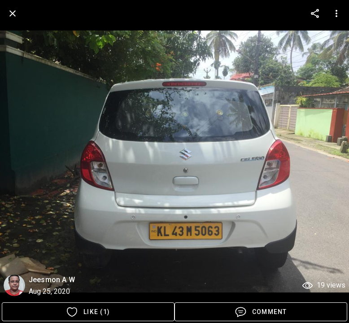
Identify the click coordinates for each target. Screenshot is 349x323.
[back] (12, 13)
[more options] (315, 13)
